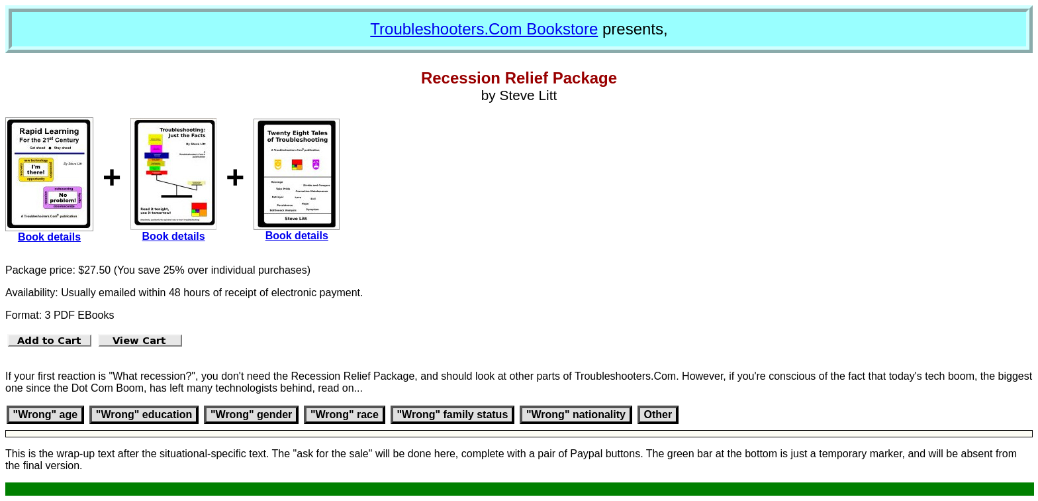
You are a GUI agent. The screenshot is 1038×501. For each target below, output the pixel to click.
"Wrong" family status (452, 414)
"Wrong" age (45, 414)
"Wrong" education (144, 414)
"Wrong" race (344, 414)
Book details (49, 237)
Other (658, 414)
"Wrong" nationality (576, 414)
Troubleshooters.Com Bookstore (484, 29)
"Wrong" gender (251, 414)
